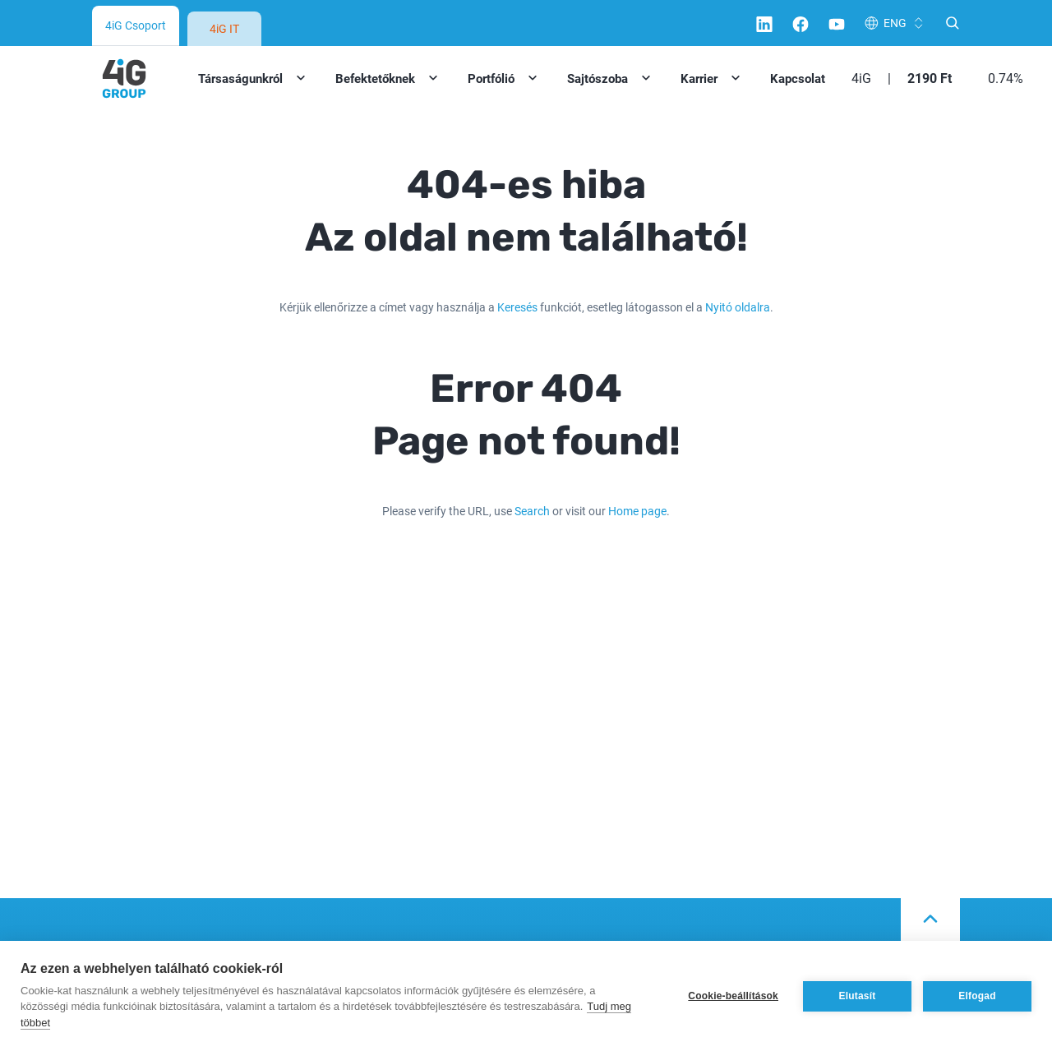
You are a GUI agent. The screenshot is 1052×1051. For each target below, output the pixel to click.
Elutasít (857, 996)
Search (532, 511)
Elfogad (976, 996)
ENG (895, 22)
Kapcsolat (797, 78)
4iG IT (224, 28)
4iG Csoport (135, 25)
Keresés (517, 307)
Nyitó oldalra (737, 307)
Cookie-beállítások (733, 996)
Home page (637, 511)
